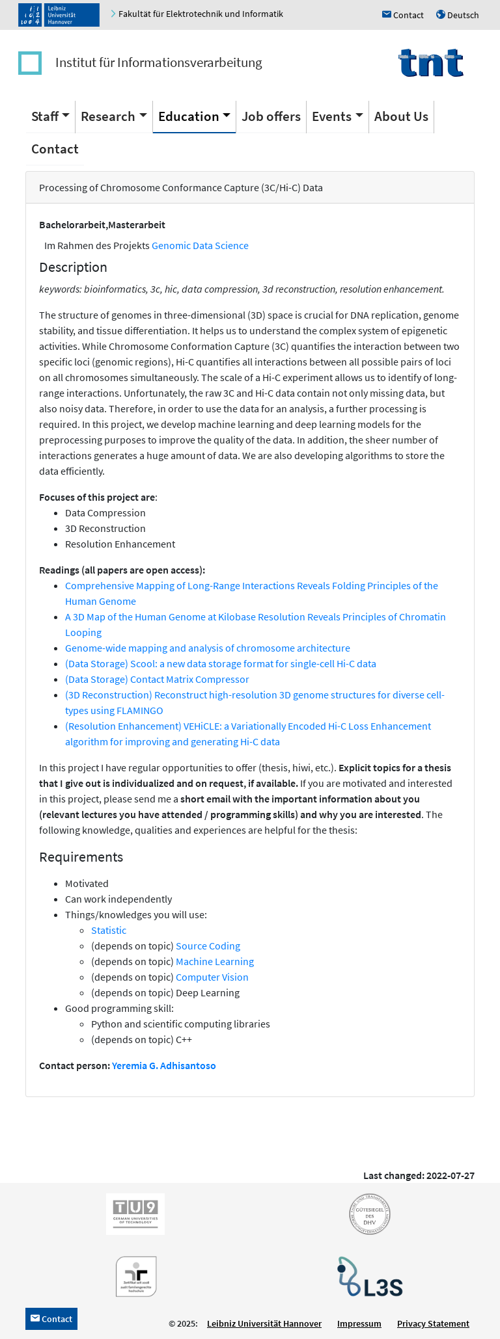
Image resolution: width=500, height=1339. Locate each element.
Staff (45, 116)
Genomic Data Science (200, 245)
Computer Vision (212, 976)
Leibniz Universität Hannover (264, 1323)
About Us (401, 116)
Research (108, 116)
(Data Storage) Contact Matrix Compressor (157, 678)
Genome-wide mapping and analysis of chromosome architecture (207, 647)
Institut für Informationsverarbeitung (158, 62)
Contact (55, 148)
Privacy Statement (433, 1323)
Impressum (359, 1323)
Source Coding (208, 945)
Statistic (108, 929)
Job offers (271, 116)
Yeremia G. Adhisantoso (164, 1065)
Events (332, 116)
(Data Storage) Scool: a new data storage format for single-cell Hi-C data (220, 663)
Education (188, 116)
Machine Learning (215, 961)
